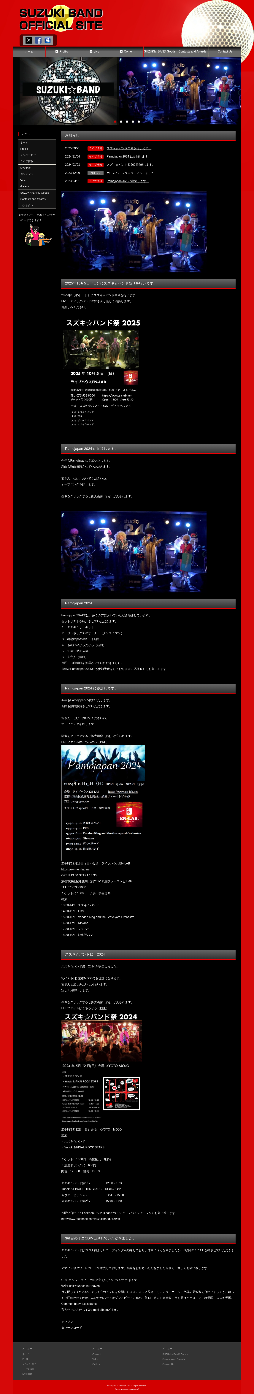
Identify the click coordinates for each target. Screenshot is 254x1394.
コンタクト (26, 205)
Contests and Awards (192, 51)
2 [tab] (121, 121)
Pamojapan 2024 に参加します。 (129, 156)
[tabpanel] (127, 91)
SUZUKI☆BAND (123, 1385)
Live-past (25, 167)
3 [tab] (127, 121)
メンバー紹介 (28, 154)
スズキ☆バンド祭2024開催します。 (131, 164)
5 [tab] (139, 121)
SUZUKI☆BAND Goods (160, 51)
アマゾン (67, 1321)
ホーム (29, 51)
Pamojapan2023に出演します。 (128, 180)
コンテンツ (26, 173)
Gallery (24, 186)
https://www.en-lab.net (76, 869)
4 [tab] (133, 121)
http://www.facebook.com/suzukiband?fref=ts (90, 1218)
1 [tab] (115, 121)
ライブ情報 (26, 161)
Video (23, 180)
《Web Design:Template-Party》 (127, 1388)
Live (96, 51)
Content (129, 51)
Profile (64, 51)
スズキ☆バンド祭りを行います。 (129, 148)
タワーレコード (71, 1327)
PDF (103, 741)
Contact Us (225, 51)
